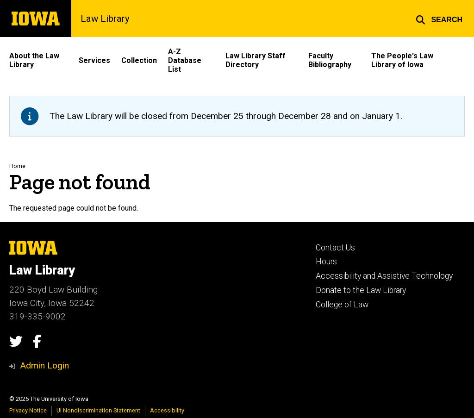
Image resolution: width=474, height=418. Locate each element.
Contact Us (335, 247)
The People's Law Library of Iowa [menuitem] (402, 60)
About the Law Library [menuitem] (34, 60)
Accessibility (167, 410)
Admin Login (44, 365)
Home (17, 165)
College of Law (342, 304)
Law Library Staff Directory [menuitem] (255, 60)
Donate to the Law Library (361, 290)
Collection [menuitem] (139, 60)
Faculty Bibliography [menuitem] (329, 60)
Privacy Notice (28, 410)
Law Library (105, 18)
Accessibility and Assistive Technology (384, 276)
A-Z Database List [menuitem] (184, 60)
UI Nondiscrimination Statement (98, 410)
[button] (439, 18)
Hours (326, 261)
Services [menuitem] (94, 60)
